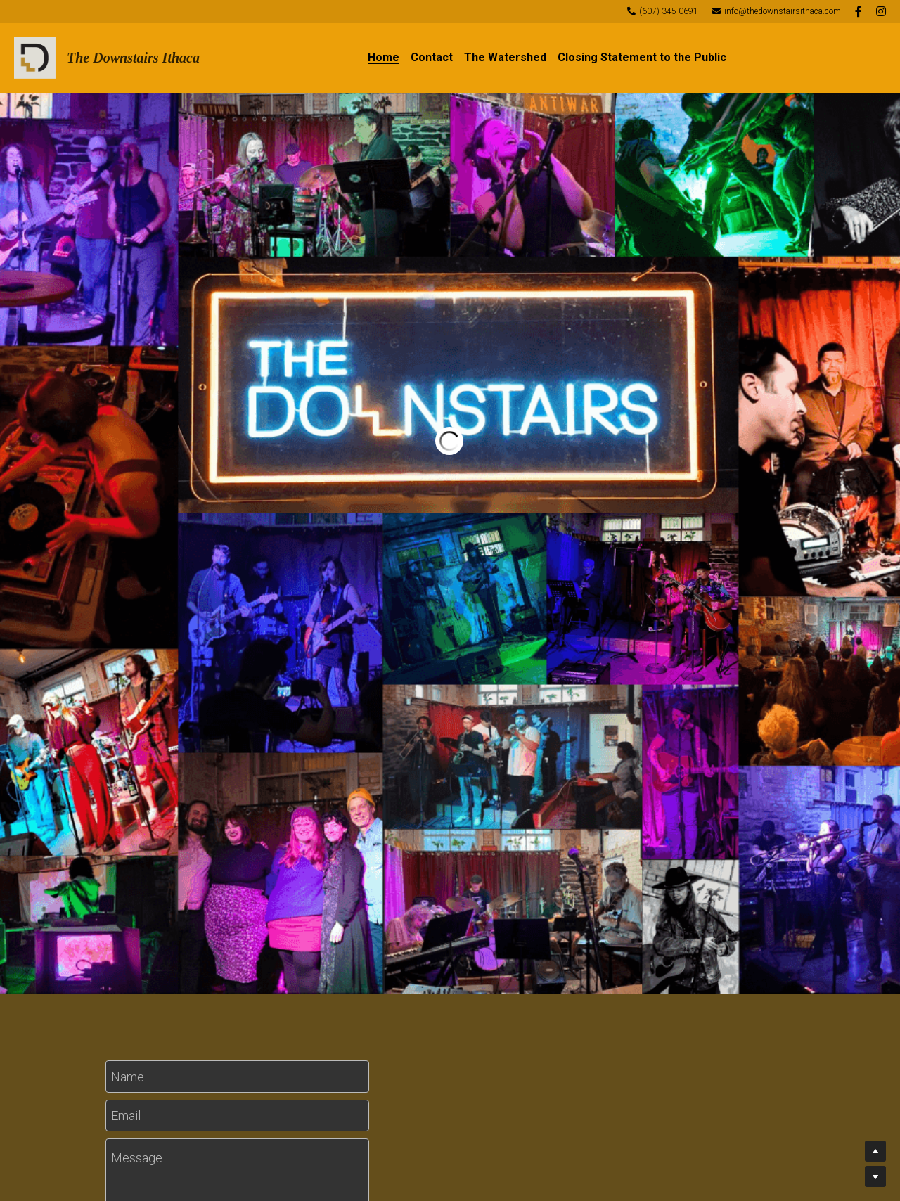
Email (126, 1115)
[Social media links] (858, 11)
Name (127, 1076)
